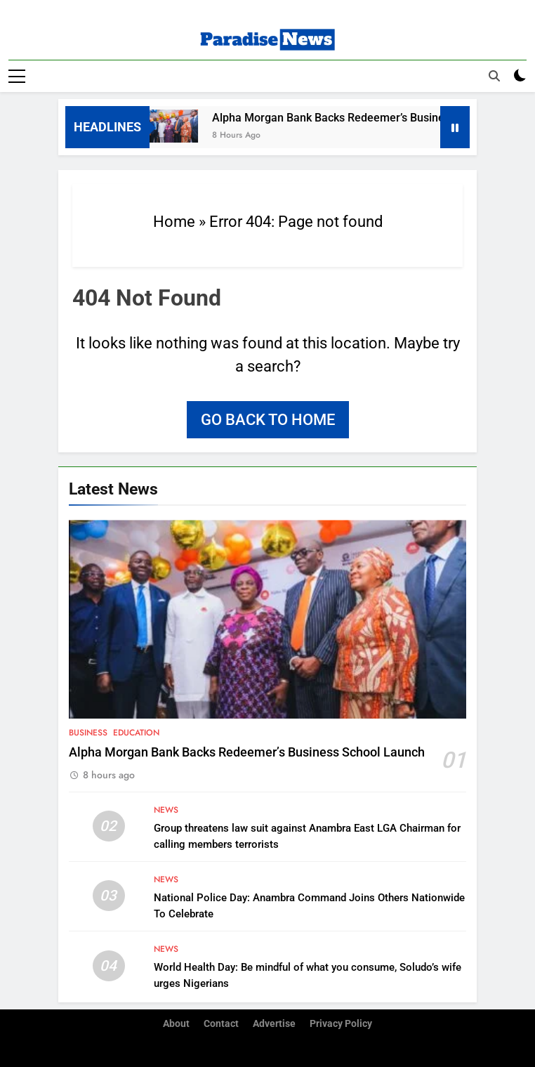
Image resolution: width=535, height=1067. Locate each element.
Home (174, 221)
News (166, 810)
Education (136, 732)
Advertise (274, 1024)
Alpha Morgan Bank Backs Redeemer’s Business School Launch (247, 752)
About (176, 1024)
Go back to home (268, 419)
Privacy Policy (341, 1024)
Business (88, 732)
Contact (221, 1024)
